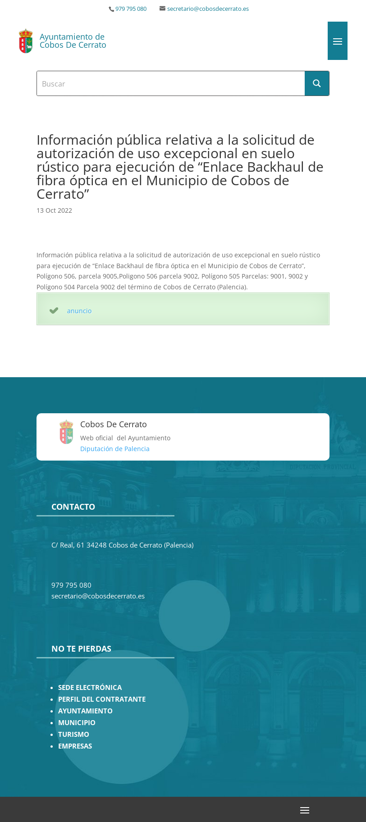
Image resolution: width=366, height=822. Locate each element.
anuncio (79, 310)
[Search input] (171, 83)
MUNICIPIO (77, 722)
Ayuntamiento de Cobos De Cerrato (73, 40)
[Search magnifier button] (317, 83)
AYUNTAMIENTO (85, 711)
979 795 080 (130, 9)
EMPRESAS (75, 746)
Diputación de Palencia (115, 448)
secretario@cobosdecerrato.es (208, 9)
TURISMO (73, 734)
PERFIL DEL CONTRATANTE (102, 699)
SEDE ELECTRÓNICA (90, 687)
